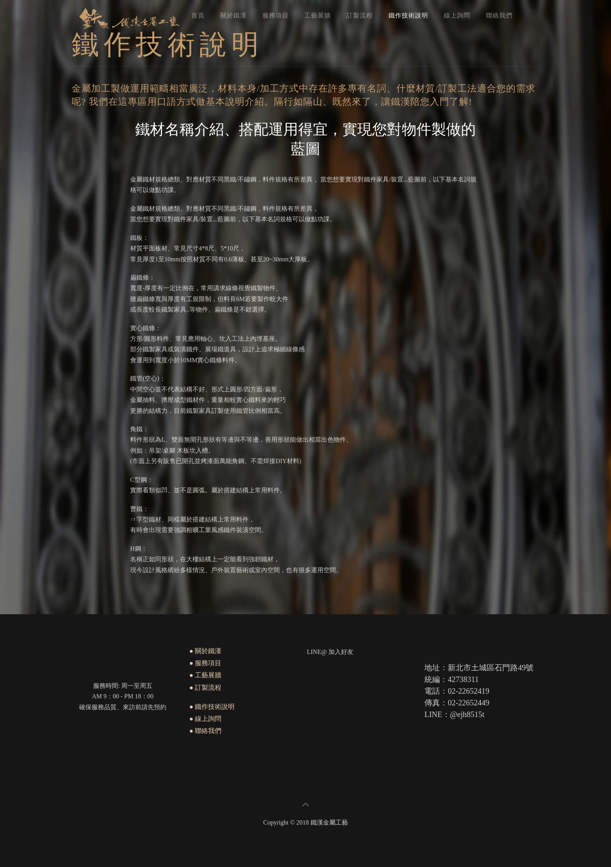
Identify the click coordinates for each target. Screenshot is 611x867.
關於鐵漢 (233, 15)
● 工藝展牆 (205, 675)
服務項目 (275, 15)
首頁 (198, 15)
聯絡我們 (499, 15)
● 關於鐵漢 (205, 651)
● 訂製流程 (205, 687)
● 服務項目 (205, 663)
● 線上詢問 (205, 718)
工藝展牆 (317, 15)
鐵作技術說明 (408, 15)
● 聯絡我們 (205, 731)
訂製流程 (359, 15)
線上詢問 (457, 15)
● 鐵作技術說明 (212, 706)
